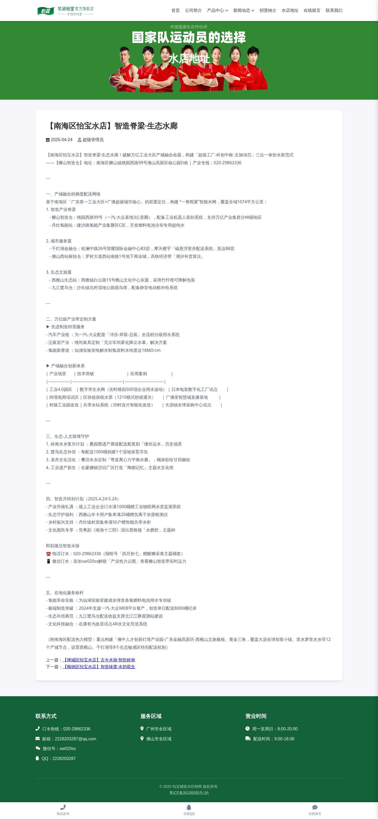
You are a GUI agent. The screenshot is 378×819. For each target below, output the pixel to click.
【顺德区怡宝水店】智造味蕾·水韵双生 (99, 666)
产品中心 (215, 10)
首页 (175, 10)
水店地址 (290, 10)
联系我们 (334, 10)
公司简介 (193, 10)
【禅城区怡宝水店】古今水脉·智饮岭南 (99, 660)
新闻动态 (241, 10)
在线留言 (312, 10)
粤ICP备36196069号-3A (188, 792)
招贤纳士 (268, 10)
